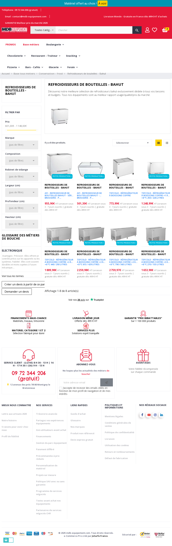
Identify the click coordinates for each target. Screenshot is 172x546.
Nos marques (78, 430)
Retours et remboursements (120, 455)
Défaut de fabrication (116, 462)
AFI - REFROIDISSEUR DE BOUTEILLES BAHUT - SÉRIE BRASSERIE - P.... (59, 198)
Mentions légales (114, 420)
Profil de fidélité (10, 440)
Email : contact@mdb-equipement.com (25, 16)
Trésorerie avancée (46, 417)
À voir (102, 3)
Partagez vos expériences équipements (50, 426)
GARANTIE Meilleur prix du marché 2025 (26, 22)
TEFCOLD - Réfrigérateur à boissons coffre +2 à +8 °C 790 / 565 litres (123, 264)
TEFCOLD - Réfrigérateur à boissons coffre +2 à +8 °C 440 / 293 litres (59, 264)
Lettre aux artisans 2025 (14, 417)
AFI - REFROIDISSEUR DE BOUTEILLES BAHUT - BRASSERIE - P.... (89, 198)
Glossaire (76, 424)
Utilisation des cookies (117, 449)
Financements (43, 440)
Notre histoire (9, 424)
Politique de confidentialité (119, 436)
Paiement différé (45, 453)
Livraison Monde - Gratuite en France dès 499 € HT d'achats (135, 16)
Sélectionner (132, 146)
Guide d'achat (78, 417)
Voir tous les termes (13, 280)
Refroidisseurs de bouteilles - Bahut (20, 94)
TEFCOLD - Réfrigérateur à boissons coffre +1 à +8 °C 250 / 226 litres (155, 198)
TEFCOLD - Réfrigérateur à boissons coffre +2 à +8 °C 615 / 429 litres (91, 264)
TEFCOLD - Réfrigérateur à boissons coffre (123, 198)
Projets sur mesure (46, 479)
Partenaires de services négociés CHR (48, 516)
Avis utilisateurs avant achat (51, 434)
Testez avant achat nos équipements (48, 506)
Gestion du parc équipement (51, 446)
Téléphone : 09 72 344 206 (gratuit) (20, 9)
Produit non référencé (82, 437)
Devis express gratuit (82, 443)
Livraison (110, 442)
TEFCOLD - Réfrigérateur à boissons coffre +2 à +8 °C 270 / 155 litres (155, 264)
